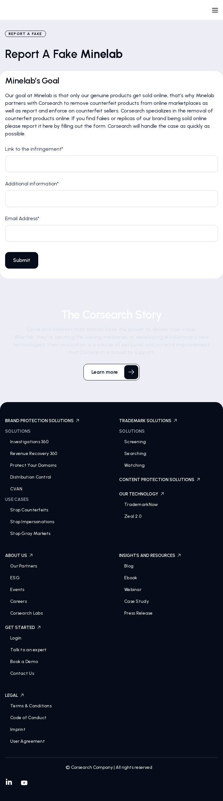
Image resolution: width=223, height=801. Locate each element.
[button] (215, 10)
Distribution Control (30, 477)
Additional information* (32, 184)
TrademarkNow (141, 504)
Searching (135, 453)
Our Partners (23, 566)
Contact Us (22, 673)
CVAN (16, 489)
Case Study (136, 601)
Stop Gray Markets (30, 533)
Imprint (17, 729)
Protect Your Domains (33, 465)
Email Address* (22, 218)
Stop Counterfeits (29, 510)
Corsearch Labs (26, 613)
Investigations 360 (29, 441)
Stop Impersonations (32, 521)
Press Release (138, 613)
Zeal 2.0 (132, 516)
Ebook (130, 578)
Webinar (132, 589)
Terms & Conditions (31, 706)
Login (15, 638)
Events (17, 589)
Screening (135, 441)
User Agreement (27, 741)
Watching (134, 465)
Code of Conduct (28, 717)
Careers (18, 601)
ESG (15, 578)
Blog (128, 566)
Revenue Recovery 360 (33, 453)
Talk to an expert (28, 650)
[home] (27, 11)
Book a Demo (24, 661)
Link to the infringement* (34, 149)
